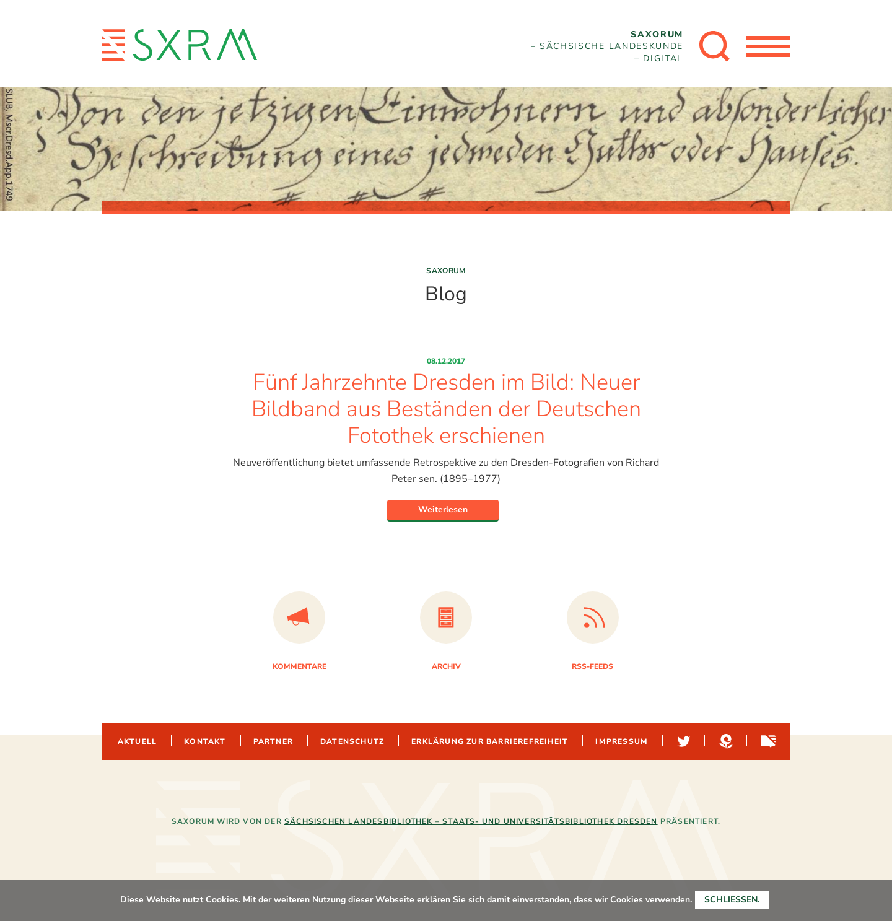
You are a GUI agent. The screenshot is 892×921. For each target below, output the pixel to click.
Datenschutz (352, 741)
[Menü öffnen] (768, 46)
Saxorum (446, 271)
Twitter (682, 741)
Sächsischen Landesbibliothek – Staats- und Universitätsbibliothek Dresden (471, 821)
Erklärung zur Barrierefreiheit (489, 741)
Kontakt (204, 741)
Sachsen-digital (766, 741)
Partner (273, 741)
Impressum (621, 741)
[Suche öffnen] (715, 46)
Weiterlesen (443, 509)
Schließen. (731, 900)
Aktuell (137, 741)
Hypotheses (724, 741)
